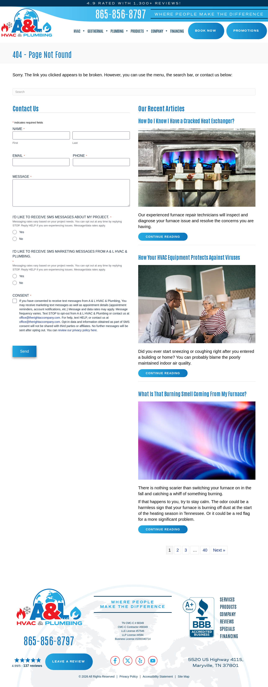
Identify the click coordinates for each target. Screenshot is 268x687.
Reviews (227, 621)
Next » (219, 550)
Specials (227, 628)
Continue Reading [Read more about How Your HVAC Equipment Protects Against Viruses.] (163, 374)
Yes (21, 232)
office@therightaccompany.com (39, 317)
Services (227, 599)
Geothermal (98, 31)
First (15, 142)
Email (19, 156)
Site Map (183, 676)
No (21, 238)
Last (75, 142)
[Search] (134, 91)
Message (22, 177)
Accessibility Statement (158, 676)
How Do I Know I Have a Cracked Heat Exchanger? (186, 120)
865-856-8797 (120, 13)
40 (205, 550)
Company (159, 31)
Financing (177, 30)
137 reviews (32, 665)
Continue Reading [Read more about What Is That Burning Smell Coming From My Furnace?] (163, 530)
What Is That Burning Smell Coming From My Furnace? (192, 393)
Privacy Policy (129, 676)
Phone (80, 156)
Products (140, 31)
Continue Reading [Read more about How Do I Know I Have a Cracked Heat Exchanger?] (163, 237)
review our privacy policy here (77, 330)
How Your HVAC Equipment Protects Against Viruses (189, 257)
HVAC (79, 31)
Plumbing (120, 31)
